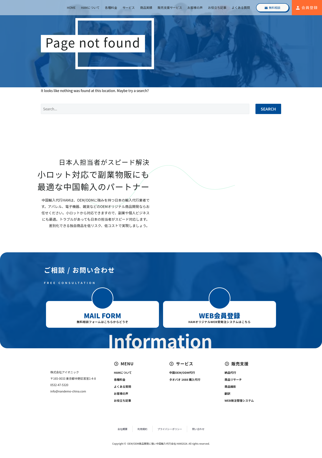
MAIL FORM (102, 315)
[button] (102, 298)
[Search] (145, 109)
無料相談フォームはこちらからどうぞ (102, 322)
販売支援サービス (170, 7)
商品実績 (146, 7)
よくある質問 (241, 7)
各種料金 (111, 7)
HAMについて (90, 7)
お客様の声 (194, 7)
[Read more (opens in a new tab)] (306, 7)
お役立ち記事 (217, 7)
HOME (71, 7)
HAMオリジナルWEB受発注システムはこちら (219, 322)
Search (268, 109)
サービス (129, 7)
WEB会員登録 (219, 315)
